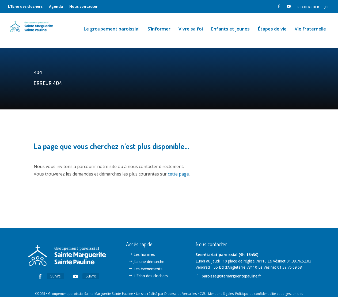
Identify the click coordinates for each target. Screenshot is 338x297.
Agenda (56, 6)
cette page (178, 160)
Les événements (148, 255)
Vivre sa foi (191, 24)
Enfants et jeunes (230, 24)
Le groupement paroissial (111, 24)
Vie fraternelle (310, 24)
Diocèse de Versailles (180, 280)
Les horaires (144, 240)
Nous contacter (83, 6)
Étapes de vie (272, 24)
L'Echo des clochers (151, 262)
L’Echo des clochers (25, 6)
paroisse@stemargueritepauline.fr (231, 262)
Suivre (55, 262)
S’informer (158, 24)
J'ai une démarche (149, 248)
